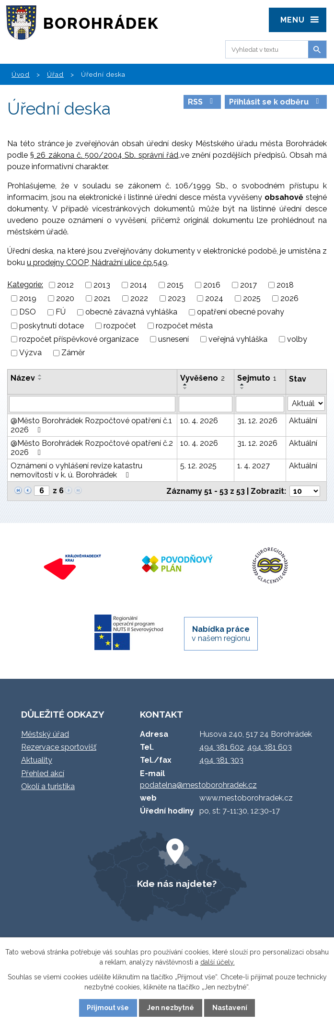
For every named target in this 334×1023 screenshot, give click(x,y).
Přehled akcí (42, 773)
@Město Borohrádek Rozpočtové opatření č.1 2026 (91, 425)
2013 (101, 285)
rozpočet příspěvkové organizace (78, 339)
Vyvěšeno (202, 378)
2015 (175, 285)
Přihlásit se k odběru (275, 101)
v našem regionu (221, 634)
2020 (65, 298)
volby (297, 339)
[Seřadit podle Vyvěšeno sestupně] (185, 388)
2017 (248, 285)
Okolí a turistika (48, 786)
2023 (176, 298)
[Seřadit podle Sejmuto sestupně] (242, 388)
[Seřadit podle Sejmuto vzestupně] (242, 384)
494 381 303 (221, 760)
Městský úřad (45, 734)
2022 (139, 298)
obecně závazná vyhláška (131, 312)
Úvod (21, 74)
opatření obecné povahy (240, 312)
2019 (27, 298)
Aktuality (36, 760)
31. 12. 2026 (257, 420)
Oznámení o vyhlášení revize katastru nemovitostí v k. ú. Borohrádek (76, 470)
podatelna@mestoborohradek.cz (198, 785)
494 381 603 (269, 747)
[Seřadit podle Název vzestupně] (40, 375)
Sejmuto (256, 378)
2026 (289, 298)
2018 (285, 285)
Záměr (73, 353)
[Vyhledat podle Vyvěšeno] (206, 404)
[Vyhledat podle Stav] (306, 403)
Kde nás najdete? (177, 883)
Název (23, 378)
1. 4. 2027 (253, 465)
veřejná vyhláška (237, 339)
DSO (27, 312)
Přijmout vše (108, 1007)
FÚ (61, 312)
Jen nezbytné (170, 1007)
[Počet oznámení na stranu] (304, 491)
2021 (102, 298)
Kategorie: (25, 284)
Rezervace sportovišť (58, 747)
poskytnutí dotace (51, 325)
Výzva (30, 353)
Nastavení (229, 1007)
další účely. (217, 962)
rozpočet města (184, 325)
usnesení (173, 339)
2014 (138, 285)
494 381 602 (221, 747)
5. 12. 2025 (198, 465)
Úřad (55, 74)
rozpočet (120, 325)
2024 (214, 298)
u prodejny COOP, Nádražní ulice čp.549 (97, 262)
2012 (65, 285)
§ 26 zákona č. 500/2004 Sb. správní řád (104, 155)
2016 (211, 285)
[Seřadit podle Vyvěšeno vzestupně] (185, 384)
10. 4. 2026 (199, 420)
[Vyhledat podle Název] (92, 404)
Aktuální (303, 420)
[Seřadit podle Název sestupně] (40, 379)
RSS (202, 101)
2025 (252, 298)
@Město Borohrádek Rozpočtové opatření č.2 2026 (92, 448)
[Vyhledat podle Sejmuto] (260, 404)
